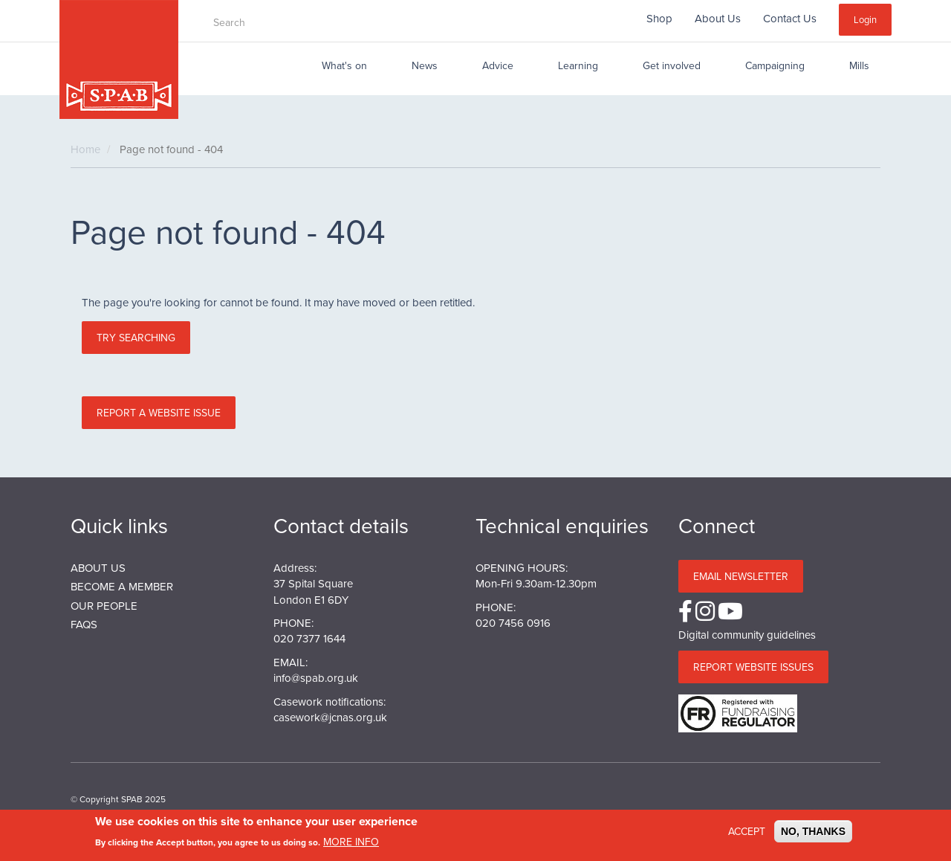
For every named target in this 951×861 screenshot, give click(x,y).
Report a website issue (159, 412)
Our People (104, 605)
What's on (344, 65)
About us (98, 567)
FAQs (84, 624)
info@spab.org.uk (315, 678)
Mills (859, 65)
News (425, 65)
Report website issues (753, 667)
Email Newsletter (740, 576)
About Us (718, 18)
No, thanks (813, 832)
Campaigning (775, 65)
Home (85, 149)
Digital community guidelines (747, 634)
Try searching (136, 337)
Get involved (672, 65)
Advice (497, 65)
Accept (746, 832)
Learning (578, 65)
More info (351, 843)
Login (865, 19)
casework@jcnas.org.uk (330, 717)
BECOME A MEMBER (122, 586)
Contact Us (790, 18)
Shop (659, 18)
